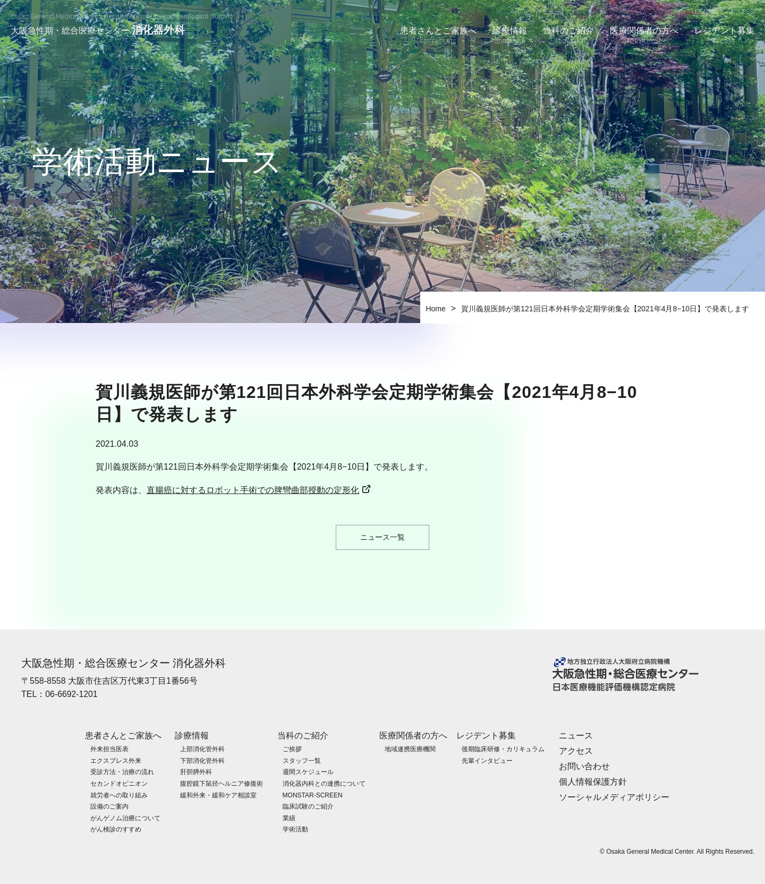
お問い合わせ (584, 765)
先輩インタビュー (487, 760)
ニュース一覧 (382, 537)
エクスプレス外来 (115, 760)
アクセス (576, 750)
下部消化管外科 (202, 760)
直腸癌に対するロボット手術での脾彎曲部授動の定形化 (253, 490)
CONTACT (708, 12)
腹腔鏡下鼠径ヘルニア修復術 (221, 783)
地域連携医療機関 (410, 749)
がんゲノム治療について (125, 817)
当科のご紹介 (568, 36)
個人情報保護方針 (593, 781)
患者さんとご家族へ (438, 36)
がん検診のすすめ (115, 829)
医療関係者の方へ (644, 36)
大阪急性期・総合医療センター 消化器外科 (123, 663)
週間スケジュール (308, 772)
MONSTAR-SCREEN (313, 794)
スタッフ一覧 (302, 760)
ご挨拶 (292, 749)
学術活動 (295, 829)
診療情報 (509, 36)
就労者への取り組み (119, 794)
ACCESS (742, 12)
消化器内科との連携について (324, 783)
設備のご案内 (109, 806)
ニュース (576, 735)
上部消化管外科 (202, 749)
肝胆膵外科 (196, 772)
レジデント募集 (724, 36)
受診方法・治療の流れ (122, 772)
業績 (289, 817)
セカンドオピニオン (119, 783)
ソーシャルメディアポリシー (614, 796)
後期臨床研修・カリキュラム (503, 749)
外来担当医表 (109, 749)
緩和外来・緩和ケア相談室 (218, 794)
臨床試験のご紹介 (308, 806)
